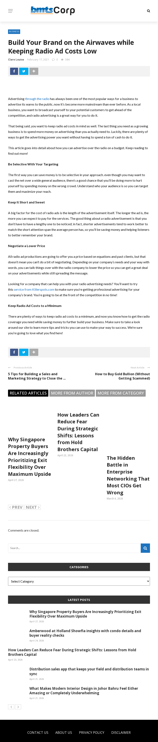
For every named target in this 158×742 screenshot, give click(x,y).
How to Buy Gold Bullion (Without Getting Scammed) (122, 376)
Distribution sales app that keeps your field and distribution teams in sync (89, 657)
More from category (121, 393)
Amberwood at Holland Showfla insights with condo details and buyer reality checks (85, 618)
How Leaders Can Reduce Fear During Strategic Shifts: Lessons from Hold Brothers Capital (78, 432)
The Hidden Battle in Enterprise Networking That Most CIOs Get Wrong (128, 460)
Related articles (28, 393)
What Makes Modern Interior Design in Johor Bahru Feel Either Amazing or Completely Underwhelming (83, 676)
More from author (72, 393)
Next (33, 492)
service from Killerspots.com (34, 289)
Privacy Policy (91, 718)
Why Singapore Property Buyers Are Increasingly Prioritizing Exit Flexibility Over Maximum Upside (29, 456)
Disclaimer (121, 718)
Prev (15, 492)
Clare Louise (16, 59)
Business (14, 31)
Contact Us (37, 718)
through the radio (37, 99)
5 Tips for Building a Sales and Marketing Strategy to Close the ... (37, 376)
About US (63, 718)
